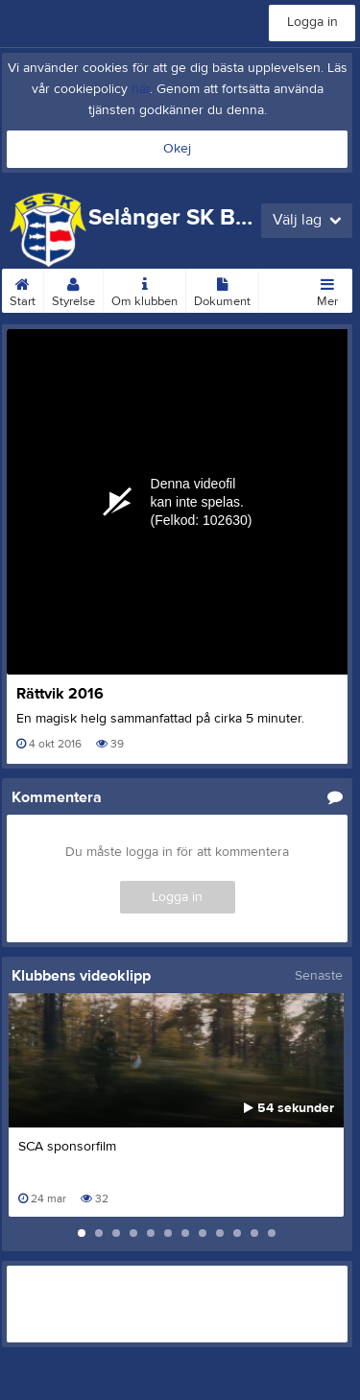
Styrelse (73, 289)
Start (23, 289)
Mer (327, 289)
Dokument (222, 289)
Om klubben (144, 289)
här (141, 89)
